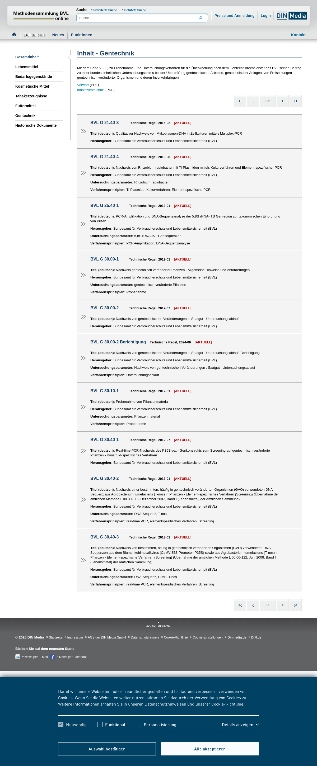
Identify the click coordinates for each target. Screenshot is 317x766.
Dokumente (34, 34)
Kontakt (298, 34)
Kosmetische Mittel (32, 86)
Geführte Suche (135, 10)
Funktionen (81, 34)
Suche (81, 10)
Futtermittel (25, 106)
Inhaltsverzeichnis (90, 90)
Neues (58, 34)
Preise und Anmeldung (235, 15)
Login (266, 15)
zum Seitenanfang (158, 626)
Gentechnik (25, 116)
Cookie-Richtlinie (227, 704)
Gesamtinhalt (27, 57)
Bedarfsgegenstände (33, 76)
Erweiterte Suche (105, 10)
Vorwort (83, 85)
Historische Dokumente (36, 125)
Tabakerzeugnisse (31, 96)
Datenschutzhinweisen (165, 704)
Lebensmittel (26, 67)
